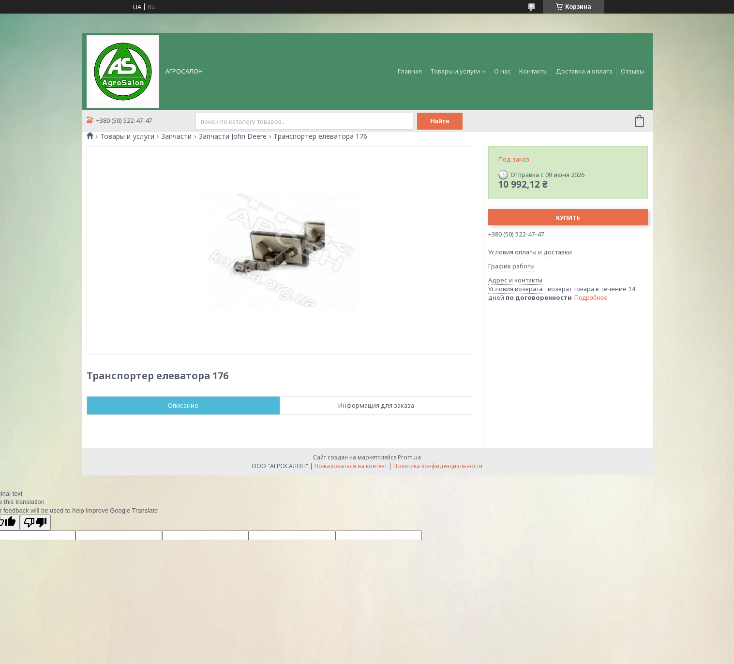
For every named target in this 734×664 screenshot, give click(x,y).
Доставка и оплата (584, 71)
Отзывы (632, 71)
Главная (410, 71)
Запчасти (176, 136)
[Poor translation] (35, 523)
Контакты (533, 71)
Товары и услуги (455, 71)
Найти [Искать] (440, 121)
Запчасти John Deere (233, 136)
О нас (502, 71)
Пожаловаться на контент (351, 466)
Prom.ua (409, 457)
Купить (568, 218)
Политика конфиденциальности (437, 466)
